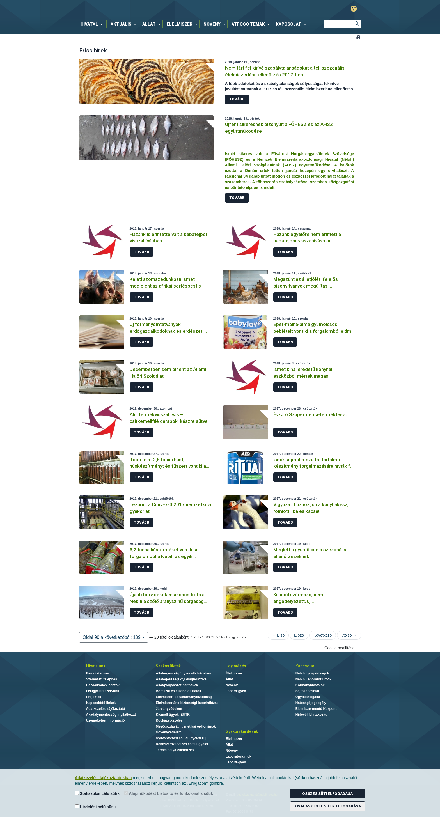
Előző (299, 635)
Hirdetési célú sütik (95, 806)
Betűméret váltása (357, 37)
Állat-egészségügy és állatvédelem (183, 673)
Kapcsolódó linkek (101, 703)
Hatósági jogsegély (310, 703)
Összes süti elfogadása (327, 793)
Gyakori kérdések (242, 731)
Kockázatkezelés (169, 720)
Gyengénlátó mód (354, 9)
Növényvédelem (168, 732)
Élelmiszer (234, 673)
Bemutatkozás (97, 673)
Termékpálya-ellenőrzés (175, 750)
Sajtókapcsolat (307, 691)
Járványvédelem (169, 709)
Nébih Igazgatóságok (312, 673)
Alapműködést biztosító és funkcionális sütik (168, 793)
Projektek (93, 697)
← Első (278, 635)
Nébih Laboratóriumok (313, 679)
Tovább (237, 99)
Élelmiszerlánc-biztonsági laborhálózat (187, 703)
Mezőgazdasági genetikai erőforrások (186, 726)
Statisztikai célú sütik (97, 793)
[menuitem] (93, 24)
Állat (229, 679)
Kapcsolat (304, 666)
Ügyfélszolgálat (307, 697)
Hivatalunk (95, 666)
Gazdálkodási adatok (103, 685)
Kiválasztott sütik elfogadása (327, 806)
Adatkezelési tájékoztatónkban (103, 777)
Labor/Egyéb (236, 691)
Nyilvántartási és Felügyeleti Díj (181, 738)
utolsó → (349, 635)
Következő (322, 635)
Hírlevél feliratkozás (311, 715)
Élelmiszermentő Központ (316, 709)
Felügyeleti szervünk (102, 691)
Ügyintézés (236, 666)
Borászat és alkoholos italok (178, 691)
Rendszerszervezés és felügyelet (182, 744)
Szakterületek (168, 666)
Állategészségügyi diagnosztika (181, 679)
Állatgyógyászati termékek (177, 685)
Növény (232, 685)
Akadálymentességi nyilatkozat (111, 715)
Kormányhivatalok (310, 685)
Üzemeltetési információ (105, 720)
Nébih (160, 9)
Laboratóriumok (238, 756)
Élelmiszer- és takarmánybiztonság (184, 697)
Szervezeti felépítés (101, 679)
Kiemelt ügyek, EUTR (173, 715)
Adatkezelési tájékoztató (105, 709)
